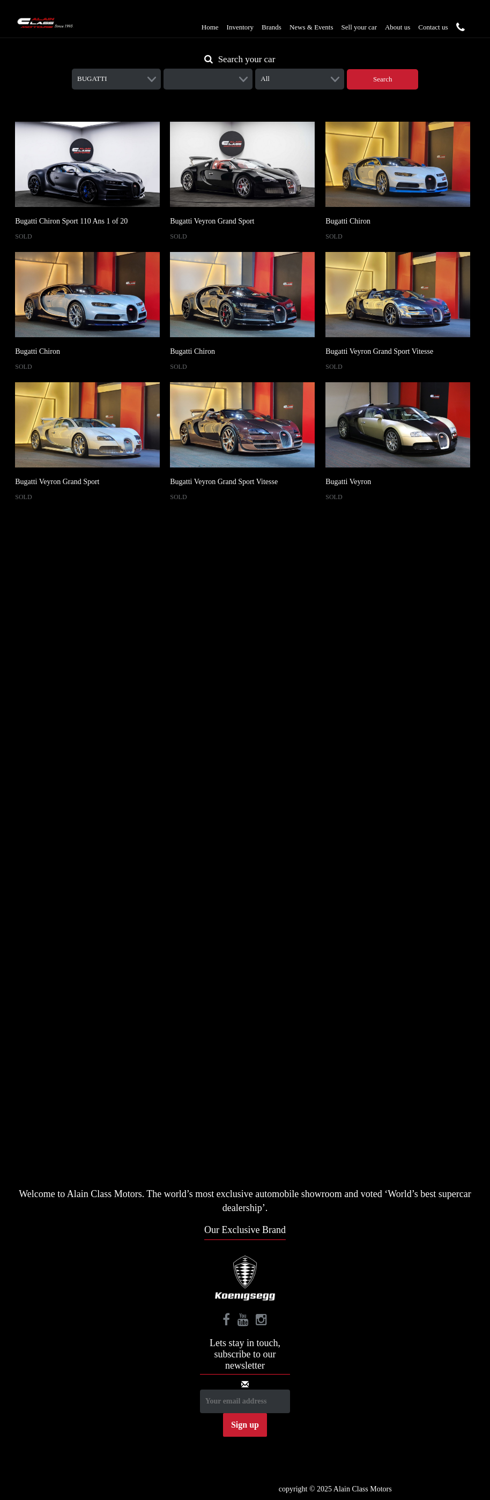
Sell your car (359, 27)
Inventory (240, 27)
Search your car (240, 59)
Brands (271, 27)
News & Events (311, 27)
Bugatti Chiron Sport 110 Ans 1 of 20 (71, 221)
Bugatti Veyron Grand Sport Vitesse (379, 351)
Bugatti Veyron (348, 482)
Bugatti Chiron (347, 221)
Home (210, 27)
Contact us (433, 27)
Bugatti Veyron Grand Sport (212, 221)
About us (397, 27)
